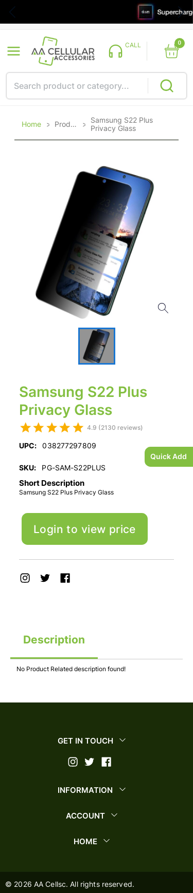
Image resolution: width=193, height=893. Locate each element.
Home (31, 124)
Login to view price (84, 529)
